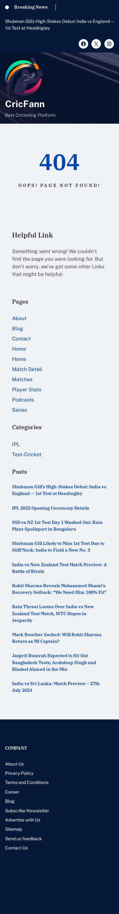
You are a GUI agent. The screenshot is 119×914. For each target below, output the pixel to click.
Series (19, 410)
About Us (14, 763)
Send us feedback (23, 838)
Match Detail (27, 369)
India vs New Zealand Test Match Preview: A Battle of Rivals (59, 568)
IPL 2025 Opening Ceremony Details (50, 508)
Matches (22, 379)
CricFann (25, 104)
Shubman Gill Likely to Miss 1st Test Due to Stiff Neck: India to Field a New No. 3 (58, 546)
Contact (21, 339)
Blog (17, 329)
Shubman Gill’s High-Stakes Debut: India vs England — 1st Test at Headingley (59, 25)
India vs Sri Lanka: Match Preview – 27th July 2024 (56, 687)
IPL (16, 444)
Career (12, 791)
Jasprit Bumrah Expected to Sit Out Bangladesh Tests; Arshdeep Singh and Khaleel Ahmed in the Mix (54, 662)
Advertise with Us (22, 819)
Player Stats (26, 390)
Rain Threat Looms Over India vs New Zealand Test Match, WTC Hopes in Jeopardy (53, 613)
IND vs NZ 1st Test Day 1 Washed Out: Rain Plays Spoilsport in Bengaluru (57, 525)
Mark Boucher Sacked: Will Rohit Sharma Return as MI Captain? (57, 638)
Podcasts (23, 400)
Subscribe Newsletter (27, 810)
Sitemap (13, 829)
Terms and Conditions (27, 782)
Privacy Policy (19, 773)
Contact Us (16, 847)
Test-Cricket (26, 454)
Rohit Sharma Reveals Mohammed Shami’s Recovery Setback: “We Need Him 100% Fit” (59, 589)
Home (19, 349)
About (19, 318)
